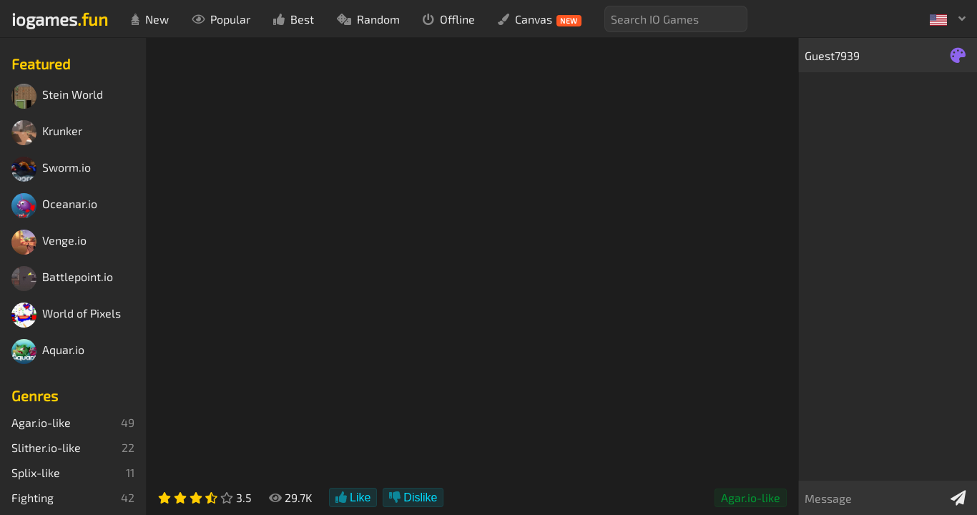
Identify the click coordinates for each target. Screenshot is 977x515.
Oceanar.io (54, 205)
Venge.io (49, 242)
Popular (221, 19)
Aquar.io (47, 351)
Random (368, 19)
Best (293, 19)
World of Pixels (66, 315)
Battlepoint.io (62, 278)
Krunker (46, 132)
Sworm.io (51, 169)
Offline (449, 19)
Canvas (539, 19)
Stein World (57, 96)
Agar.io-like (750, 497)
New (150, 19)
